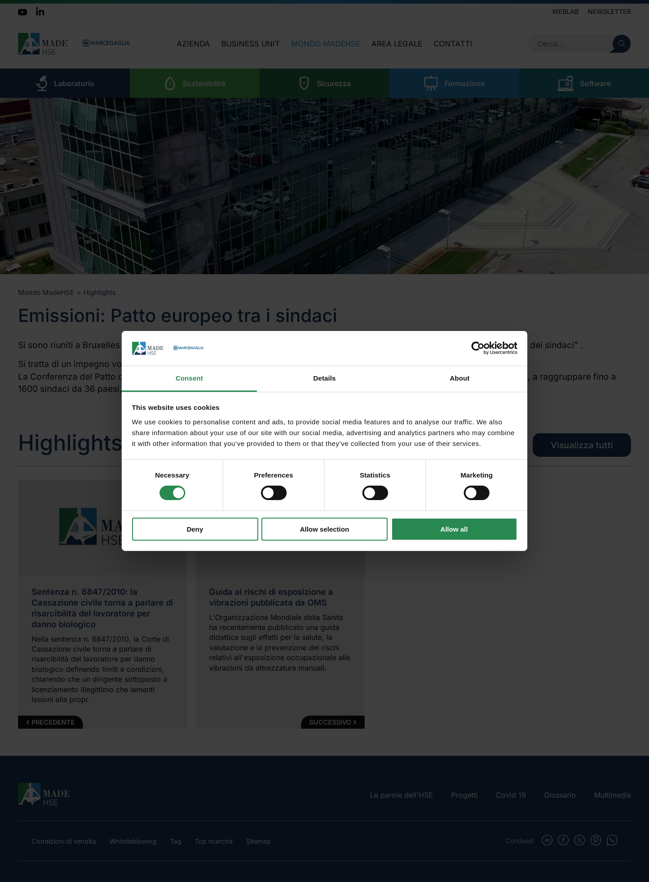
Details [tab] (324, 378)
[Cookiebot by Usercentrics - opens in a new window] (478, 348)
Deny (195, 529)
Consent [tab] (189, 378)
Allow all (454, 529)
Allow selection (324, 529)
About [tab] (460, 378)
